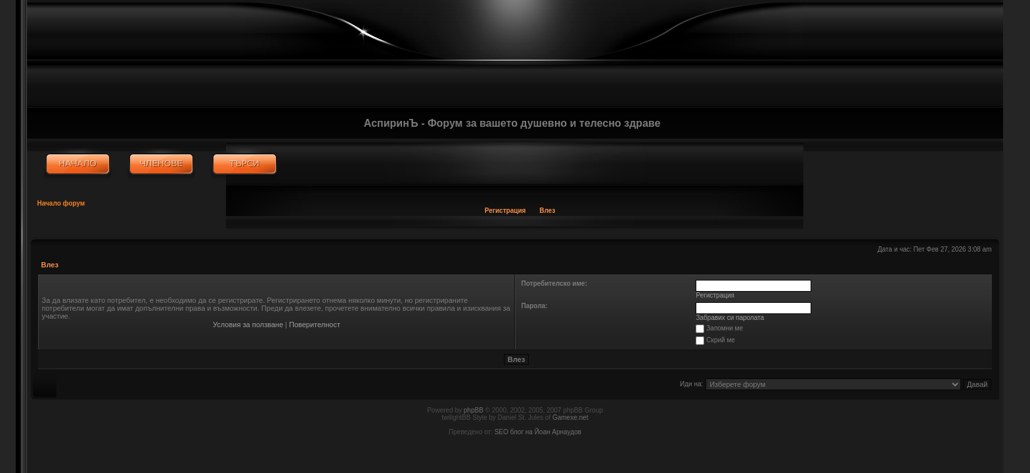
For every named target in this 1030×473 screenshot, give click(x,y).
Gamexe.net (570, 417)
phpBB (473, 410)
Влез (547, 210)
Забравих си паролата (730, 317)
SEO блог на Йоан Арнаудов (538, 432)
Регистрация (505, 210)
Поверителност (314, 324)
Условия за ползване (248, 324)
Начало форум (61, 203)
